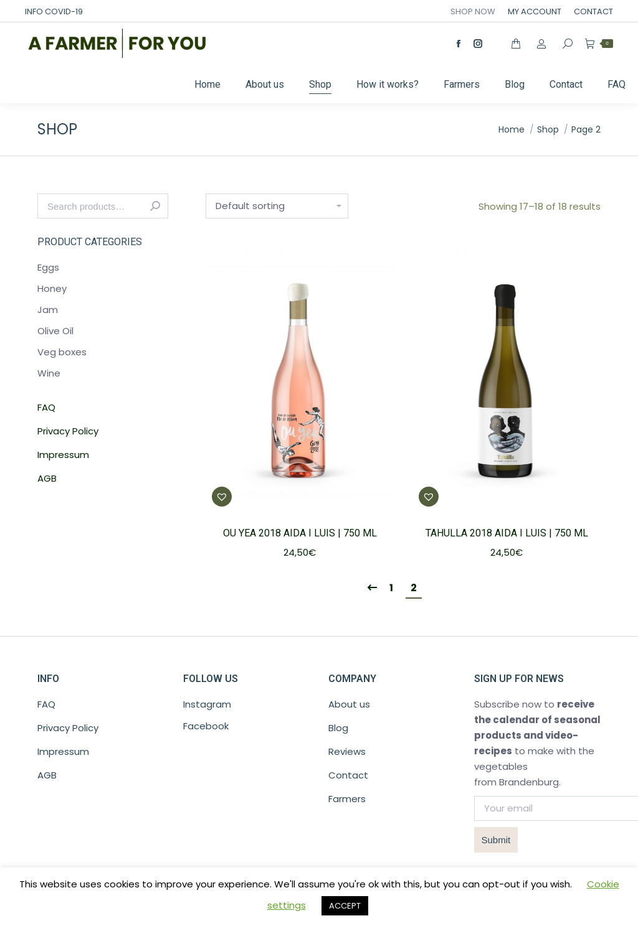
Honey (52, 288)
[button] (222, 497)
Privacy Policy (67, 430)
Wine (48, 373)
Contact (348, 775)
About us (349, 704)
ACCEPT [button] (345, 906)
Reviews (347, 751)
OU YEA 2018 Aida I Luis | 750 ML (300, 533)
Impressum (63, 454)
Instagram (207, 704)
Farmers (347, 798)
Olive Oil (55, 330)
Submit (496, 840)
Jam (47, 309)
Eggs (48, 267)
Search (155, 206)
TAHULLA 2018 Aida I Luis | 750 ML (507, 533)
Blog (338, 727)
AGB (47, 478)
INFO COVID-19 (54, 11)
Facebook (206, 725)
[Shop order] (277, 206)
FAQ (46, 407)
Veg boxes (62, 351)
